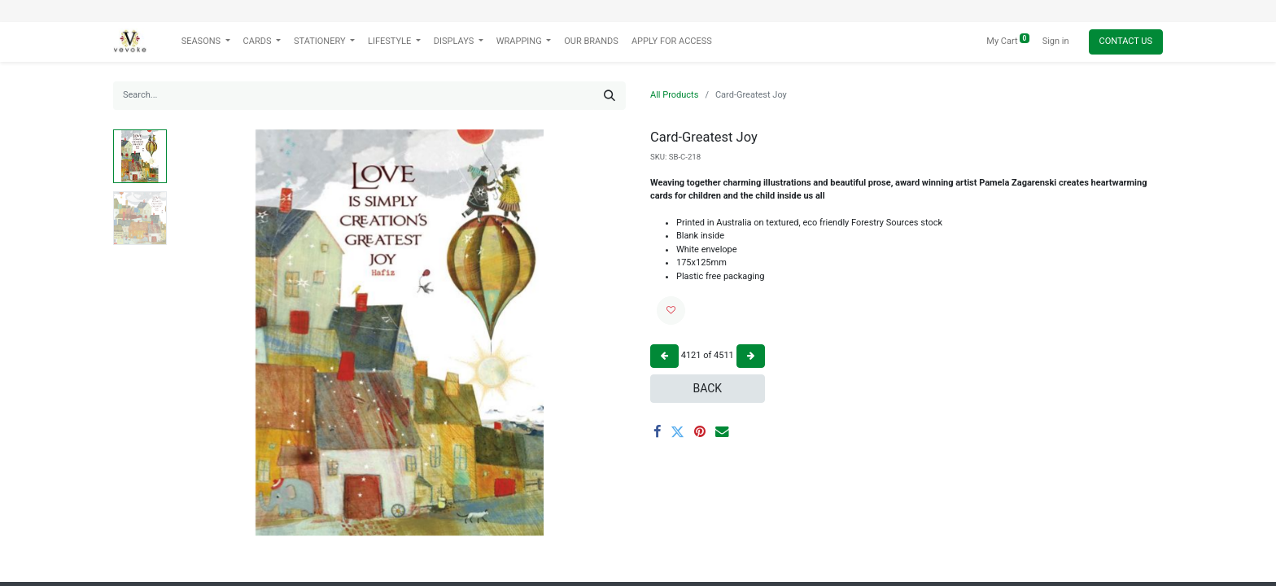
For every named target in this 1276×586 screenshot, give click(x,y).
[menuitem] (591, 41)
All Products (674, 95)
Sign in (1055, 41)
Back (707, 388)
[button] (671, 310)
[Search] (609, 95)
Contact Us (1125, 41)
